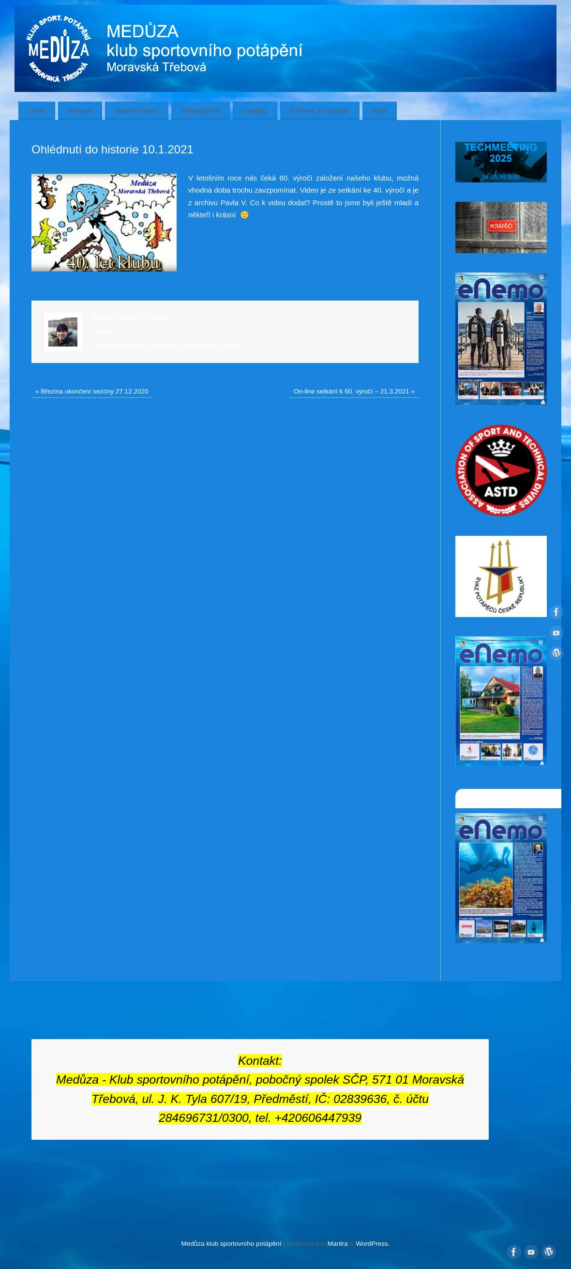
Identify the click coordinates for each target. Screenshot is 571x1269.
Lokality (255, 111)
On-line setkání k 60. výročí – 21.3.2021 (354, 391)
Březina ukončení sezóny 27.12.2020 (91, 391)
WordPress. (373, 1243)
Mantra (338, 1243)
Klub (380, 111)
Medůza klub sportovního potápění (231, 1243)
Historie (79, 111)
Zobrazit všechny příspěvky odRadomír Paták (171, 346)
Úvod (37, 111)
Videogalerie (200, 111)
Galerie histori (136, 111)
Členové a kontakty (319, 111)
